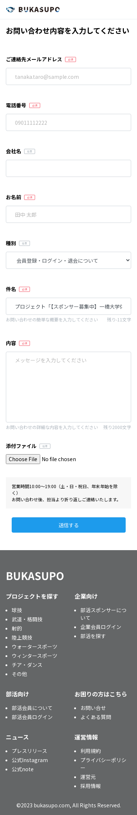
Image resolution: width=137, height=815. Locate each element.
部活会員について (32, 707)
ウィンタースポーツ (34, 655)
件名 (11, 289)
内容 (11, 343)
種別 (11, 243)
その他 (19, 673)
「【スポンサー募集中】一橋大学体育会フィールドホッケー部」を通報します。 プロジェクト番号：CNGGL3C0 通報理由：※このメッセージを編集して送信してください (68, 387)
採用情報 (90, 785)
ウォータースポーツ (34, 646)
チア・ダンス (27, 664)
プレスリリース (29, 750)
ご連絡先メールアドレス (34, 59)
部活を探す (93, 636)
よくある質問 (95, 717)
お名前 (13, 197)
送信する (68, 525)
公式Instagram (30, 760)
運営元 (88, 776)
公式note (23, 769)
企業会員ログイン (100, 626)
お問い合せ (93, 707)
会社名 (13, 151)
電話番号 (16, 105)
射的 (17, 628)
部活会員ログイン (32, 717)
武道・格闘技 (27, 619)
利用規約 (90, 750)
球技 (17, 610)
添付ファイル (21, 445)
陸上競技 (22, 637)
